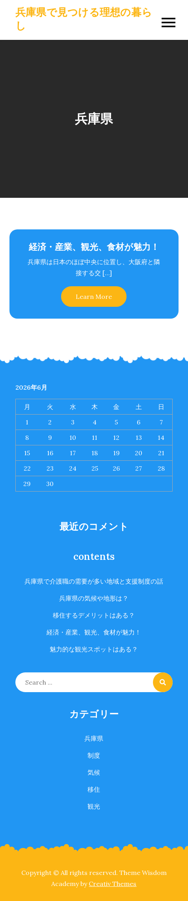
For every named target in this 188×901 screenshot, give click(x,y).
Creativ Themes (112, 884)
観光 (93, 806)
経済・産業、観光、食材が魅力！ (94, 246)
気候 (93, 772)
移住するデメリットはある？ (94, 615)
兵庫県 (93, 738)
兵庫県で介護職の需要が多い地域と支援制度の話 (93, 581)
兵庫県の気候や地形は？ (93, 598)
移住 (93, 789)
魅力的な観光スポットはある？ (94, 649)
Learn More (94, 296)
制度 (93, 755)
